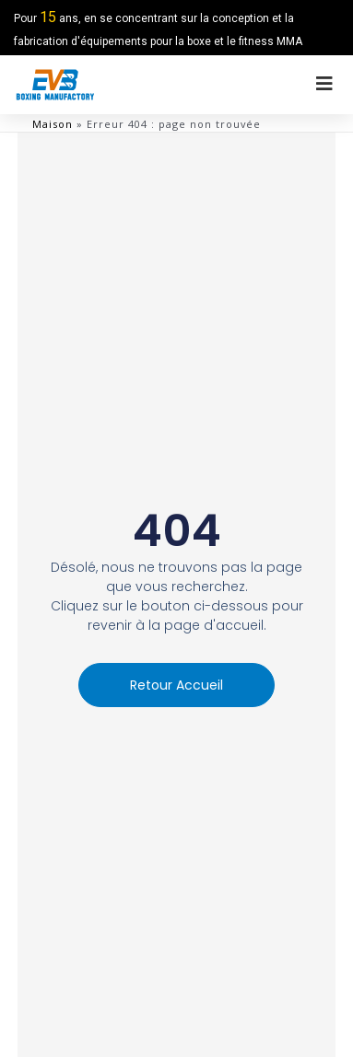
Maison (52, 124)
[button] (176, 685)
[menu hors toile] (324, 84)
